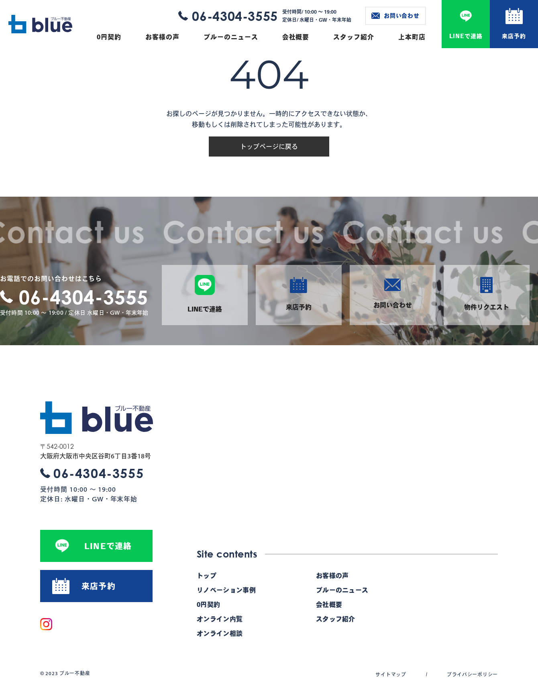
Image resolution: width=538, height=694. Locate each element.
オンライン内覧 (220, 619)
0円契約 (109, 37)
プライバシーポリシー (472, 674)
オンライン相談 (220, 633)
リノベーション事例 (226, 590)
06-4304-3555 (235, 15)
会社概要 (296, 37)
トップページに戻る (269, 146)
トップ (206, 575)
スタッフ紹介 (353, 37)
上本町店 (412, 37)
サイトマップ (390, 674)
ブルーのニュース (231, 37)
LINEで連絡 (466, 36)
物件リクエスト (486, 293)
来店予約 (514, 36)
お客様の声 (162, 37)
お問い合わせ (395, 15)
